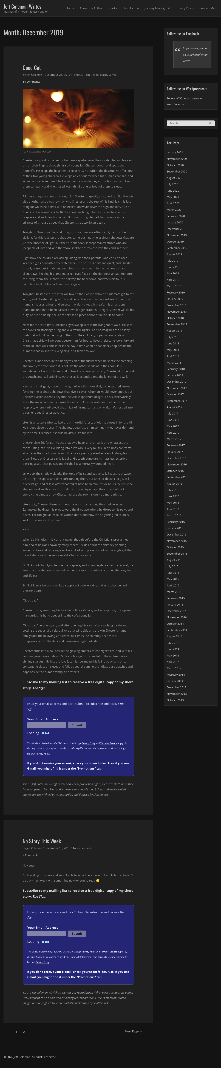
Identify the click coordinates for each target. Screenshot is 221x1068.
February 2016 (176, 523)
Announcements (85, 849)
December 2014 (177, 612)
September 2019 (178, 249)
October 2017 (176, 395)
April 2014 (173, 663)
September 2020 (178, 172)
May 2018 (173, 351)
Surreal (118, 75)
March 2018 (174, 363)
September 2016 (178, 478)
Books (113, 8)
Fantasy (79, 75)
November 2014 (177, 618)
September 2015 (178, 554)
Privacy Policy (185, 8)
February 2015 (176, 599)
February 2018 (176, 370)
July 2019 (172, 261)
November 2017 (177, 389)
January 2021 (175, 153)
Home (70, 8)
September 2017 (178, 402)
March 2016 (174, 516)
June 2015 (173, 573)
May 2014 (173, 656)
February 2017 (176, 446)
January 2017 (175, 452)
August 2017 (175, 408)
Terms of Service (110, 743)
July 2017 (172, 414)
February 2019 (176, 293)
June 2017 (173, 421)
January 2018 (175, 376)
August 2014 (175, 637)
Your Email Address (42, 720)
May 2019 (173, 274)
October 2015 (176, 548)
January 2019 (175, 300)
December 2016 (177, 459)
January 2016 (175, 529)
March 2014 (174, 669)
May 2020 (173, 198)
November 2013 (177, 694)
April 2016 (173, 510)
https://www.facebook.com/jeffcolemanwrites (195, 55)
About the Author (91, 8)
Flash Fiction (131, 8)
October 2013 (176, 701)
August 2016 (175, 484)
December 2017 (177, 382)
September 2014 (178, 631)
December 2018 (177, 306)
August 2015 (175, 561)
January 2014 (175, 682)
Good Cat (34, 67)
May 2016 (173, 503)
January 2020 (175, 223)
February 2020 (176, 217)
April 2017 (173, 433)
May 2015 (173, 580)
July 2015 (172, 567)
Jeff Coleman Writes (26, 6)
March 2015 (174, 593)
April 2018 (173, 357)
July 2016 (172, 491)
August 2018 (175, 331)
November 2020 (177, 160)
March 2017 (174, 440)
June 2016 (173, 497)
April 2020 (173, 204)
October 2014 (176, 624)
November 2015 (177, 542)
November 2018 (177, 312)
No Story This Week (47, 841)
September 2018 (178, 325)
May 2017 (173, 427)
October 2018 (176, 319)
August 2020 (175, 179)
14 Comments (32, 82)
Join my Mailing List (157, 8)
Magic (107, 75)
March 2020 (174, 210)
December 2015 (177, 535)
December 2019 (177, 230)
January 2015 (175, 605)
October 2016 (176, 472)
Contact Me (207, 8)
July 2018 (172, 338)
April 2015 (173, 586)
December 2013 (177, 688)
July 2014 (172, 644)
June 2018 (173, 344)
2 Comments (31, 856)
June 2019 (173, 268)
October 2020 (176, 166)
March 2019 (174, 287)
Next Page (130, 1032)
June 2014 (173, 650)
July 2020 (172, 185)
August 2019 (175, 255)
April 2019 (173, 281)
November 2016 (177, 465)
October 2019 (176, 242)
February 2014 (176, 675)
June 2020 (173, 191)
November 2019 (177, 236)
